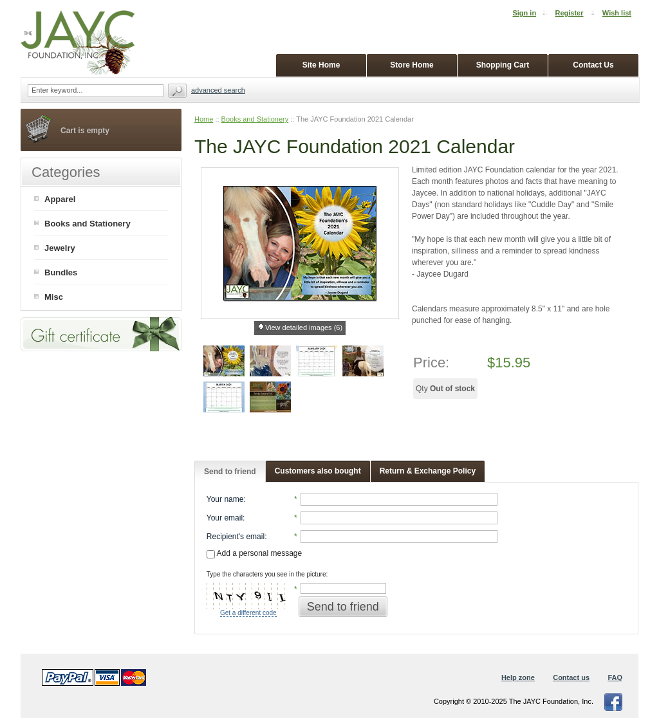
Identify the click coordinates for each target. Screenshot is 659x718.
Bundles (60, 272)
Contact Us (593, 64)
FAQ (615, 677)
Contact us (571, 677)
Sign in (524, 13)
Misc (53, 297)
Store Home (411, 64)
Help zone (518, 677)
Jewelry (59, 248)
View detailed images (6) (303, 327)
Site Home (321, 64)
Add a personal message (254, 553)
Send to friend (230, 471)
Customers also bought (318, 470)
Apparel (59, 199)
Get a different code (248, 612)
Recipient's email (236, 536)
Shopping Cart (503, 64)
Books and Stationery (255, 119)
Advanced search (218, 90)
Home (203, 119)
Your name (225, 499)
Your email (225, 517)
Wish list (616, 13)
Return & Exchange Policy (428, 470)
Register (569, 13)
